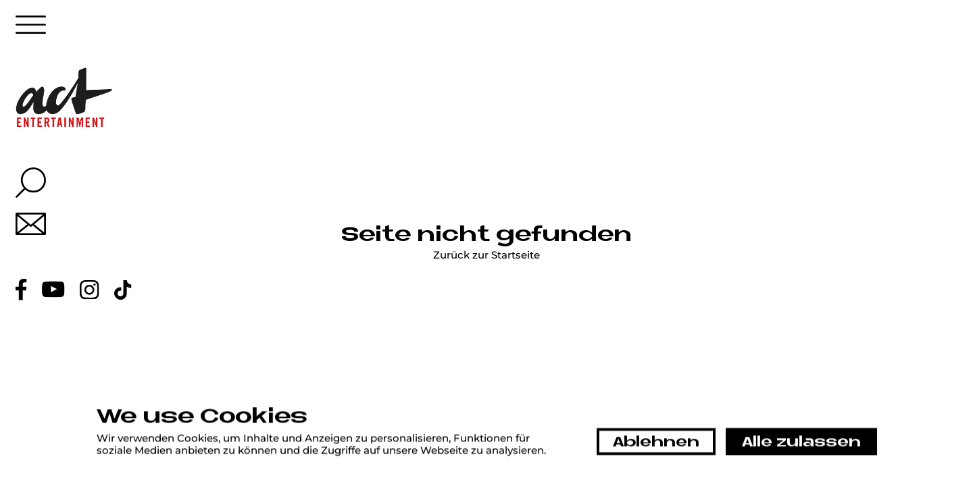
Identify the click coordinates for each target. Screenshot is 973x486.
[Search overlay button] (31, 182)
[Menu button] (31, 28)
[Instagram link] (89, 290)
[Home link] (65, 97)
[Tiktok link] (123, 290)
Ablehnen (656, 443)
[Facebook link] (21, 289)
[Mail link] (31, 224)
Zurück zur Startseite (486, 255)
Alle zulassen (801, 443)
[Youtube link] (53, 289)
